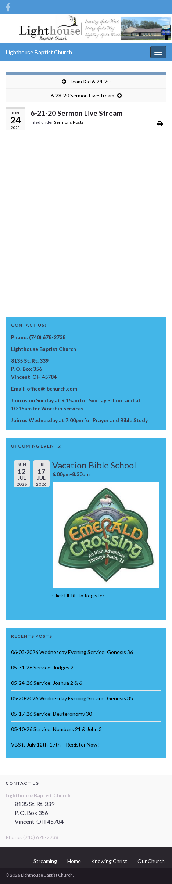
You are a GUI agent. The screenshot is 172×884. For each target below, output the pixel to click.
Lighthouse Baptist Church (39, 51)
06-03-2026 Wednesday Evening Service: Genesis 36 (72, 652)
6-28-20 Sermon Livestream (82, 95)
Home (74, 861)
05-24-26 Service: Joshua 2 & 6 (46, 683)
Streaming (45, 861)
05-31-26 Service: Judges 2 (42, 667)
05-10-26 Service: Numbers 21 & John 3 (56, 729)
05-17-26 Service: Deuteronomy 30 (51, 714)
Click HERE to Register (78, 595)
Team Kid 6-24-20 (89, 81)
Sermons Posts (69, 122)
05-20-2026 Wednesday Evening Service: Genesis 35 (72, 698)
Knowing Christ (109, 861)
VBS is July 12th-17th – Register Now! (55, 744)
